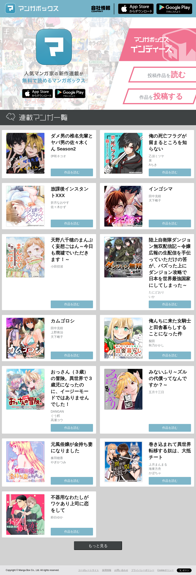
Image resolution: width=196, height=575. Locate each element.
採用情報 (106, 570)
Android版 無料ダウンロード (174, 8)
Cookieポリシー (165, 570)
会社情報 (100, 8)
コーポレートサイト (88, 570)
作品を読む (72, 172)
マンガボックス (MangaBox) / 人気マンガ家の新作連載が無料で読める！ (31, 8)
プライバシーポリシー (142, 570)
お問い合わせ (121, 570)
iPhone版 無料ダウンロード (136, 8)
